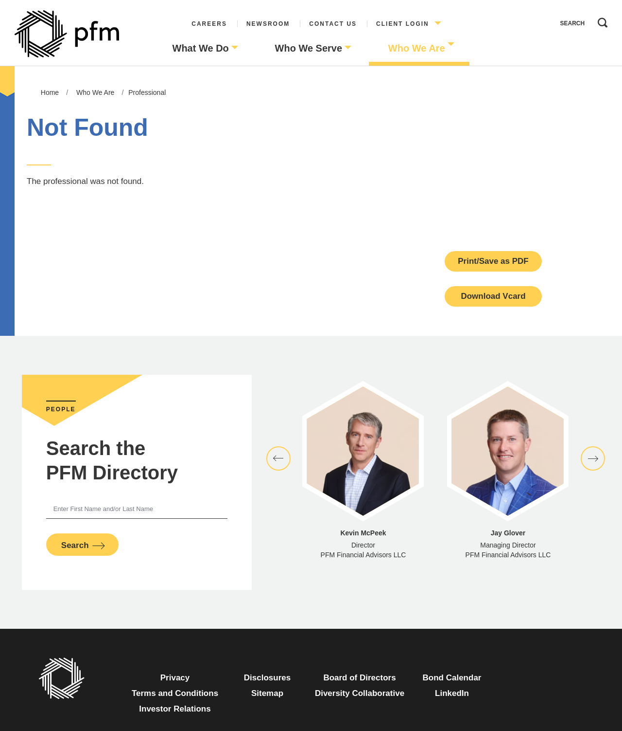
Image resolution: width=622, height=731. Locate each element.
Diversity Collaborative (359, 693)
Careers (209, 23)
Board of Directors (359, 677)
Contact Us (333, 23)
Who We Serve (309, 48)
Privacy (175, 677)
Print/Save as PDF (493, 261)
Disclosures (267, 677)
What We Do (201, 48)
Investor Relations (174, 708)
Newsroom (268, 23)
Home (50, 92)
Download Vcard (493, 296)
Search (600, 20)
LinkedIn (452, 693)
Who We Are (416, 48)
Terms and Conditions (175, 693)
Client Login (402, 23)
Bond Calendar (452, 677)
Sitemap (267, 693)
